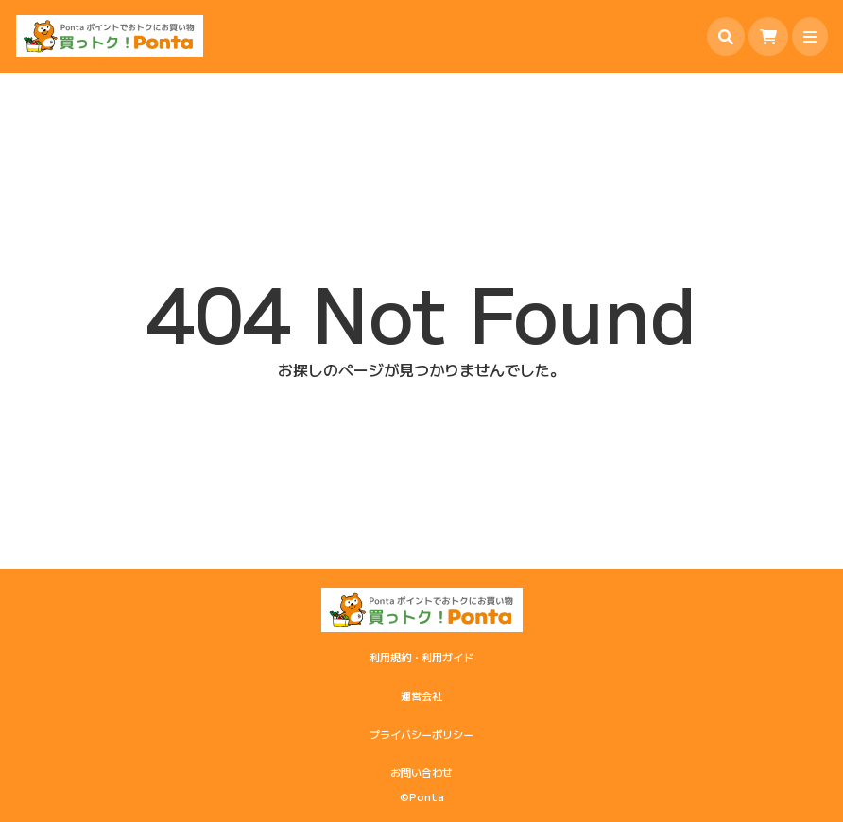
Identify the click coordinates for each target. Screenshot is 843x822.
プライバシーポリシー (421, 734)
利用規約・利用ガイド (421, 656)
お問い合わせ (421, 771)
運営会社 (421, 695)
